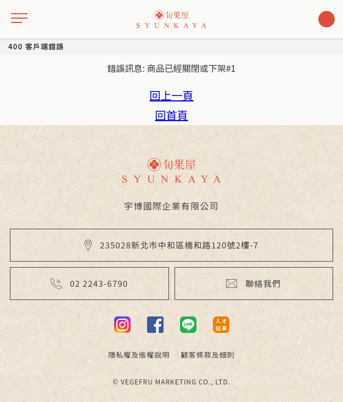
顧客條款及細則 (208, 354)
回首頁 (171, 115)
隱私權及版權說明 (139, 354)
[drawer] (19, 19)
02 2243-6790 (89, 283)
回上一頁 (172, 95)
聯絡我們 (253, 283)
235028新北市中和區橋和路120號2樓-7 (172, 245)
